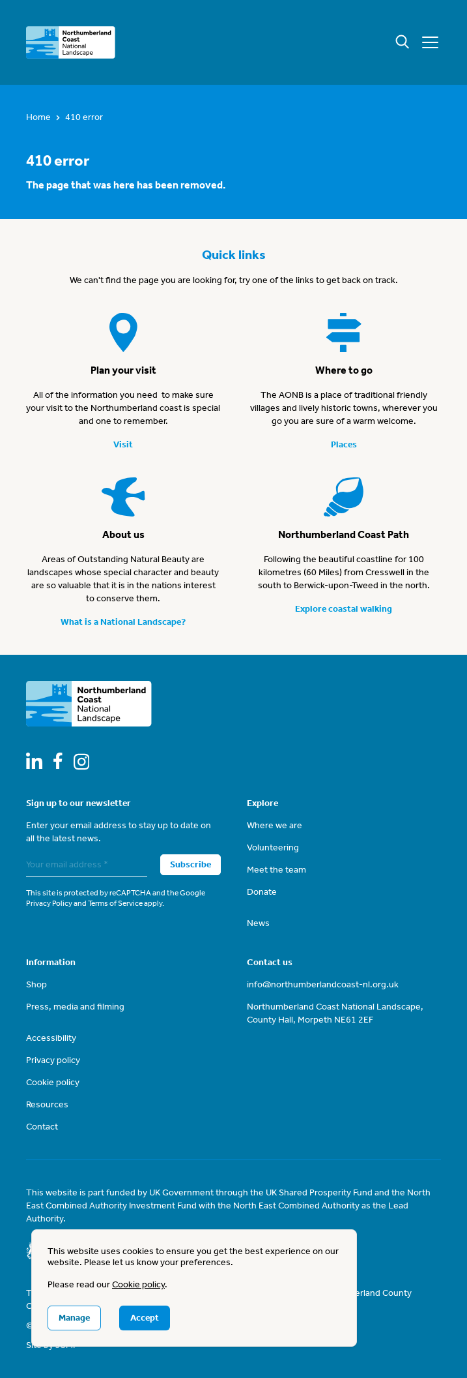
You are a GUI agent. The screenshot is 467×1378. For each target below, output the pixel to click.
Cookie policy (52, 1082)
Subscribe (190, 864)
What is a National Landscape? (123, 621)
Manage (74, 1317)
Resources (47, 1104)
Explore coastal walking (343, 608)
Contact (42, 1126)
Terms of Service (115, 903)
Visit (123, 444)
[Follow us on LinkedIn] (34, 761)
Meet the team (276, 869)
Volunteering (273, 847)
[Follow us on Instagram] (82, 762)
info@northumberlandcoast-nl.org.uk (323, 984)
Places (344, 444)
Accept (144, 1317)
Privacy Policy (49, 903)
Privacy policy (53, 1060)
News (258, 923)
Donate (262, 891)
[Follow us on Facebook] (58, 761)
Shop (36, 984)
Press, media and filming (75, 1006)
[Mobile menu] (430, 42)
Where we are (274, 825)
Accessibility (51, 1037)
